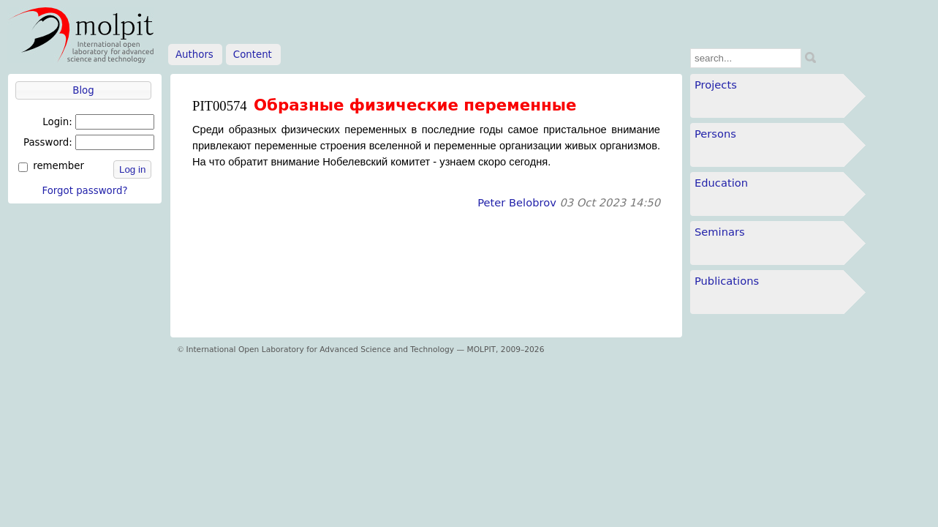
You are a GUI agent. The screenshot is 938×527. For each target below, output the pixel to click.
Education (721, 182)
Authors (194, 54)
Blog (83, 90)
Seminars (720, 231)
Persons (715, 133)
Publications (727, 280)
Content (252, 54)
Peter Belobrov (516, 202)
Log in (132, 169)
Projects (716, 84)
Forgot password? (84, 190)
